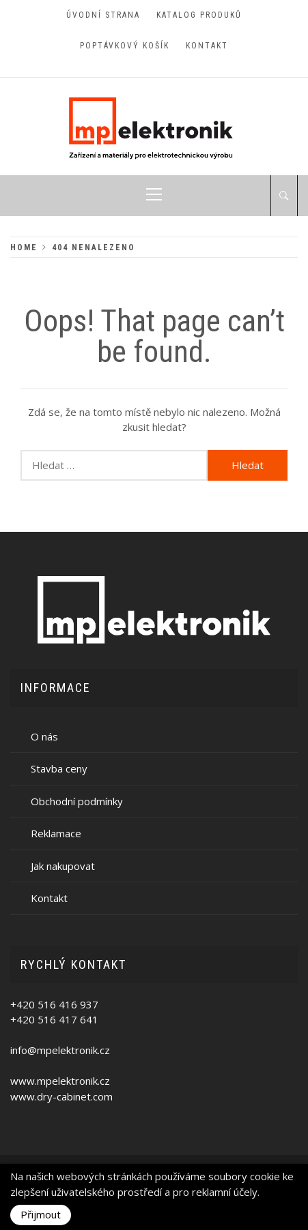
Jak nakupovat (63, 866)
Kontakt (207, 45)
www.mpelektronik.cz (60, 1081)
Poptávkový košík (124, 45)
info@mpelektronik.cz (60, 1050)
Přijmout (40, 1214)
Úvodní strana (103, 15)
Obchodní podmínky (77, 801)
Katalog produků (199, 15)
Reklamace (56, 833)
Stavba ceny (59, 768)
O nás (44, 736)
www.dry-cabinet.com (61, 1096)
